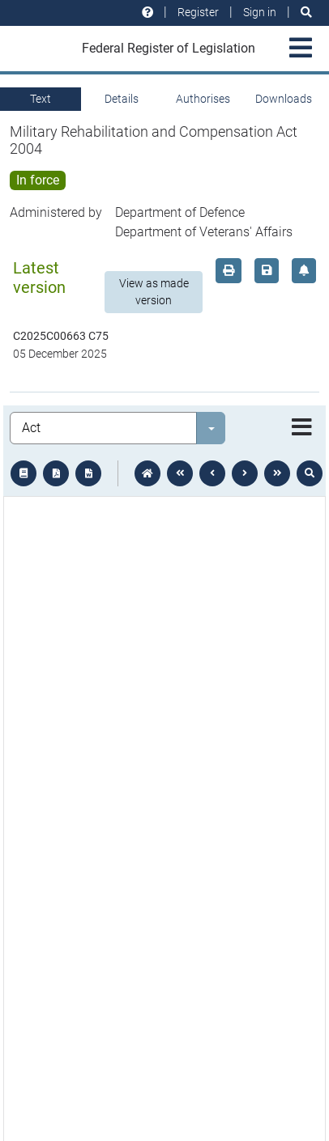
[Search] (306, 12)
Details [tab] (122, 98)
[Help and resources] (147, 12)
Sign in (259, 12)
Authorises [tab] (203, 98)
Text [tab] (40, 98)
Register (198, 12)
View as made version (154, 292)
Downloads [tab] (283, 98)
